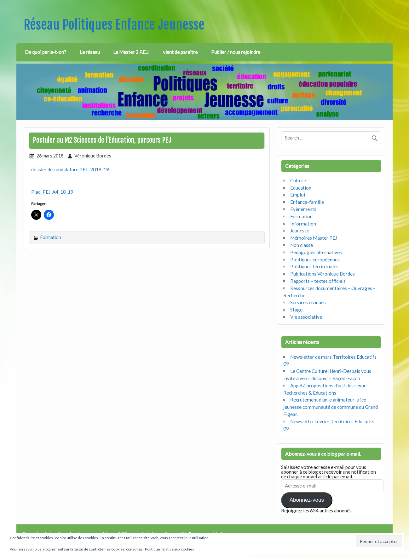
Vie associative (306, 317)
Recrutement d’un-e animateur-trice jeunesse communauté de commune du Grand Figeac (330, 407)
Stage (296, 309)
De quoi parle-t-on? (45, 52)
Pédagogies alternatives (316, 252)
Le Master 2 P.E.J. (131, 52)
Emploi (297, 194)
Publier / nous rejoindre (235, 52)
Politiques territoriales (314, 266)
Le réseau (90, 52)
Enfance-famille (307, 202)
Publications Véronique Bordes (322, 274)
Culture (298, 180)
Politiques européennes (315, 259)
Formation (50, 237)
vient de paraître (180, 52)
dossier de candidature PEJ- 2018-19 (70, 169)
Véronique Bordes (92, 155)
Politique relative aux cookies (169, 549)
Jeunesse (299, 230)
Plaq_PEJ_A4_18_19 (52, 192)
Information (303, 223)
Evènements (303, 209)
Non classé (301, 245)
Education (300, 188)
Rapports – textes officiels (318, 281)
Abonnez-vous (307, 500)
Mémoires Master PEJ (313, 238)
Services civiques (308, 302)
